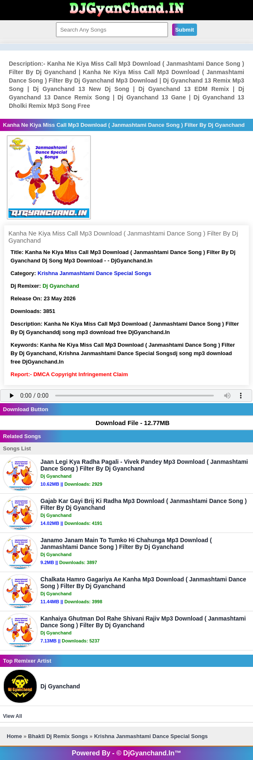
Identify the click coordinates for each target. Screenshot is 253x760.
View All (12, 716)
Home (14, 736)
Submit (184, 30)
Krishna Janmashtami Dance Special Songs (94, 273)
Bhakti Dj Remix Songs (58, 736)
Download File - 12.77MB (129, 422)
